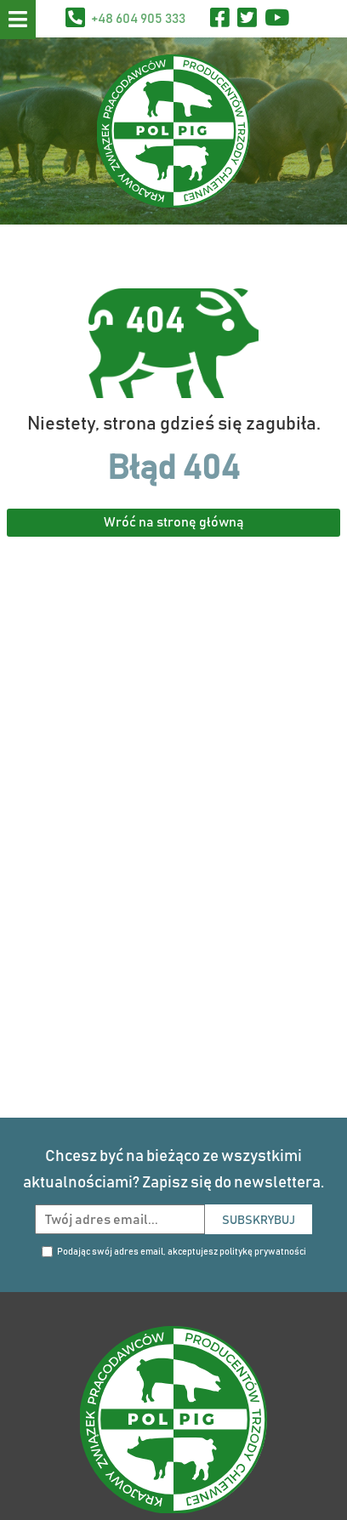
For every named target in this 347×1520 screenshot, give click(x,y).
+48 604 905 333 (138, 19)
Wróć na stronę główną (174, 522)
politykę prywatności (262, 1251)
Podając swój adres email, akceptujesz (181, 1251)
